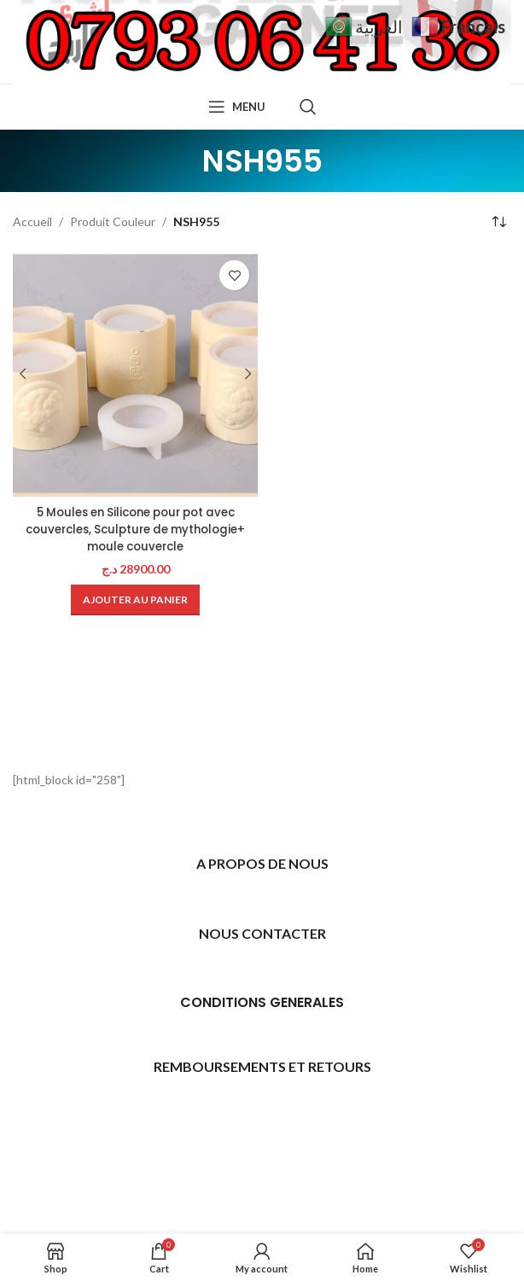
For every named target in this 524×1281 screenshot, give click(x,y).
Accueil (32, 221)
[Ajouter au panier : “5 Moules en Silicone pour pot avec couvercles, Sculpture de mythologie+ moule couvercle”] (135, 600)
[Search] (308, 107)
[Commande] (498, 222)
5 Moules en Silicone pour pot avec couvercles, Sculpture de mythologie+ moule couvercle (135, 529)
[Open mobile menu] (237, 107)
